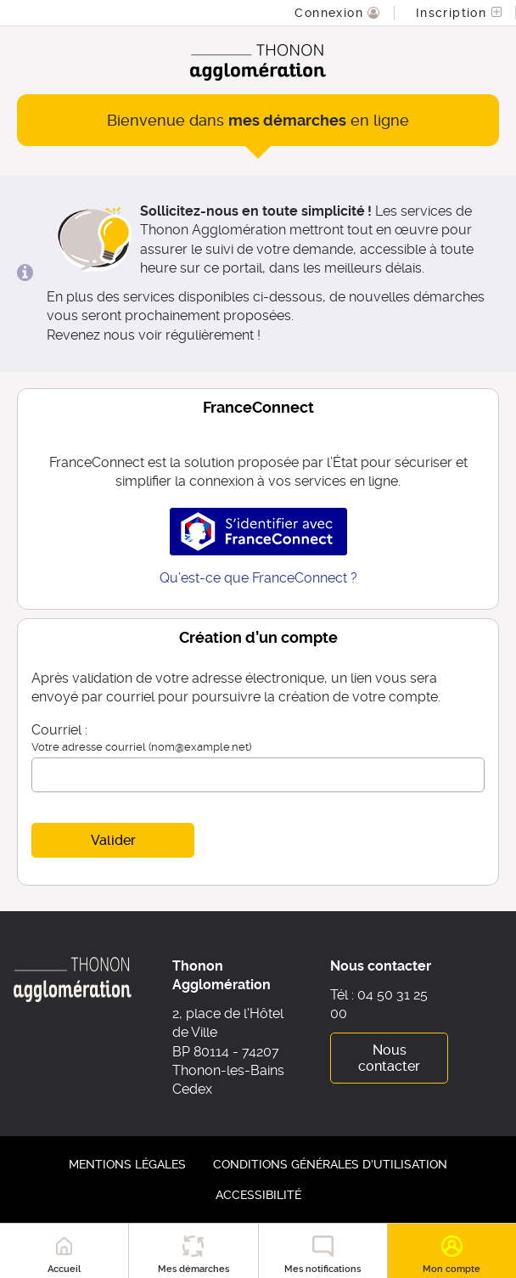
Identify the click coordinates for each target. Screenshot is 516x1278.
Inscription (453, 13)
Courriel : (59, 730)
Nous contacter (389, 1058)
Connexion (330, 13)
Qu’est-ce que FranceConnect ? (258, 578)
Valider (113, 840)
